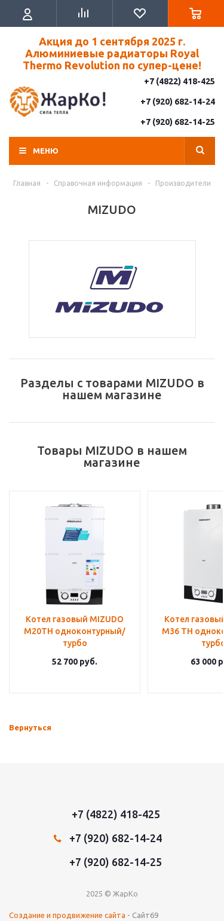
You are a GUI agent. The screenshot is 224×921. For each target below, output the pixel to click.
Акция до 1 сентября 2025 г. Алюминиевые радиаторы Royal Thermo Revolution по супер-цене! (112, 53)
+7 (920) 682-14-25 (177, 122)
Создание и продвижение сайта (67, 915)
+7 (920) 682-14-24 (177, 101)
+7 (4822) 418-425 (179, 81)
